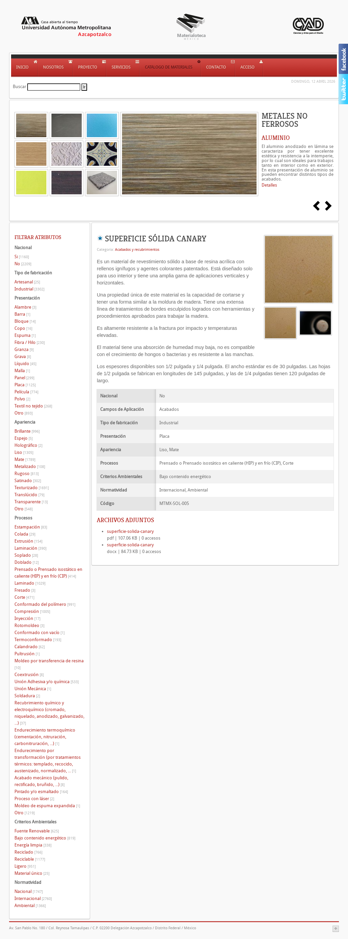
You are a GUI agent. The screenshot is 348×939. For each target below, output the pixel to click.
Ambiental (30, 905)
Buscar (19, 86)
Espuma (25, 335)
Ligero (25, 866)
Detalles (269, 185)
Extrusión (28, 541)
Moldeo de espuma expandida (47, 805)
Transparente (31, 501)
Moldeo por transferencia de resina (49, 664)
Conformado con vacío (39, 632)
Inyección (27, 618)
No (22, 263)
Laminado (29, 583)
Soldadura (27, 695)
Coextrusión (29, 674)
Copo (23, 328)
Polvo (22, 398)
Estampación (30, 527)
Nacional (28, 891)
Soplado (26, 555)
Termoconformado (37, 639)
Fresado (24, 590)
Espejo (23, 438)
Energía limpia (32, 845)
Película (26, 391)
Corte (24, 597)
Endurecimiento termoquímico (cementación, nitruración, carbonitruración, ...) (44, 737)
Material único (31, 873)
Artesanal (27, 281)
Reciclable (29, 859)
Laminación (30, 548)
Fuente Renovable (36, 830)
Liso (23, 452)
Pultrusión (27, 653)
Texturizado (31, 487)
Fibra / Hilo (29, 342)
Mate (24, 459)
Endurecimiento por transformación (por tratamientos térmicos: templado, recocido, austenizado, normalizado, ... (47, 760)
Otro (23, 413)
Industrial (29, 288)
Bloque (25, 321)
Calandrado (29, 646)
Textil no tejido (33, 405)
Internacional (33, 898)
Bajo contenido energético (44, 837)
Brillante (27, 431)
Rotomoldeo (29, 625)
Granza (24, 349)
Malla (22, 370)
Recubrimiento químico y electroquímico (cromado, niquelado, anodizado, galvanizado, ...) (49, 713)
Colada (24, 534)
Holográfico (28, 445)
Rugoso (26, 473)
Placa (25, 384)
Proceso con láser (34, 798)
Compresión (32, 611)
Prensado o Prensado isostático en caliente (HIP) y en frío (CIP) (48, 573)
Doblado (26, 562)
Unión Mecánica (32, 688)
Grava (22, 356)
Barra (22, 314)
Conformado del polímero (44, 604)
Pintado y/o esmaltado (41, 791)
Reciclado (28, 852)
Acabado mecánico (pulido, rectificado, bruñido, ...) (41, 781)
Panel (24, 377)
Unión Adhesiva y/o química (46, 681)
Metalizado (29, 466)
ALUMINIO (276, 138)
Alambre (25, 307)
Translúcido (29, 494)
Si (21, 256)
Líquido (25, 363)
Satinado (27, 480)
